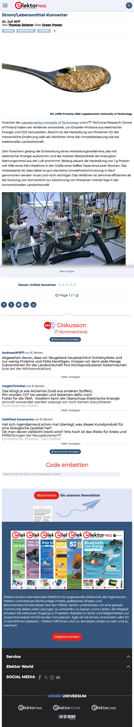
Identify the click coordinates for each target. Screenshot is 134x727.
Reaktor (44, 30)
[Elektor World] (68, 667)
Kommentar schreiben (65, 339)
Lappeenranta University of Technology (50, 122)
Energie (8, 30)
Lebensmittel (26, 30)
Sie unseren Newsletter (67, 495)
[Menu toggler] (5, 5)
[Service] (68, 657)
